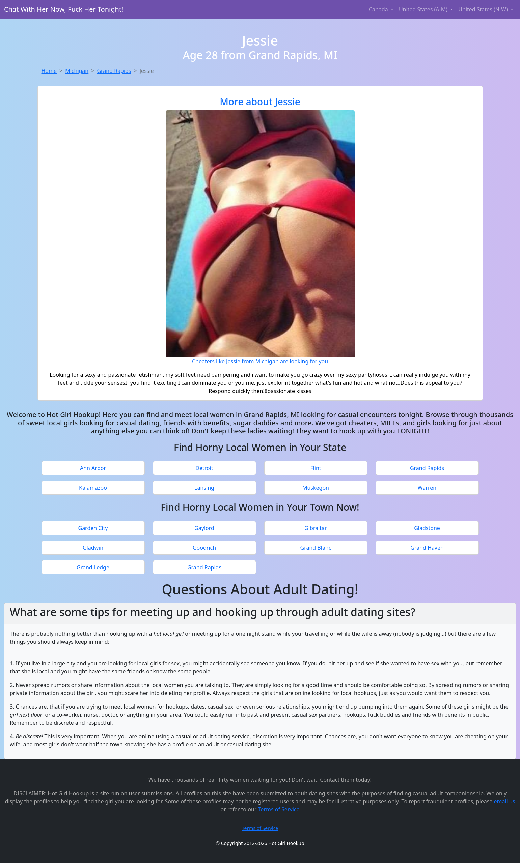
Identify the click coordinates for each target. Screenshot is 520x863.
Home (49, 71)
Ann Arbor (93, 468)
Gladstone (427, 528)
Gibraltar (315, 528)
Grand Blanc (315, 547)
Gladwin (93, 547)
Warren (427, 487)
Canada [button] (379, 9)
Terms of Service (279, 809)
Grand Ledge (93, 567)
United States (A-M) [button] (424, 9)
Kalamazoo (93, 487)
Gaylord (204, 528)
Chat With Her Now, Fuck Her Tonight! (64, 9)
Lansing (204, 487)
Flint (315, 468)
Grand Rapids (114, 71)
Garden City (93, 528)
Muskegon (315, 487)
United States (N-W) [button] (483, 9)
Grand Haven (427, 547)
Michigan (76, 71)
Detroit (204, 468)
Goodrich (204, 547)
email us (504, 801)
